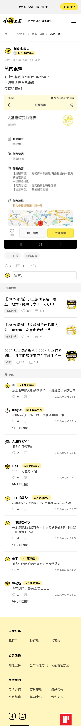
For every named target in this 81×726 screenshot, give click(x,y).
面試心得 (38, 34)
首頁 (7, 34)
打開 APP (69, 7)
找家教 (55, 640)
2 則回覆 (22, 484)
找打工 (13, 640)
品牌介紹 (15, 689)
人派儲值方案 (60, 665)
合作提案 (57, 696)
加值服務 (15, 665)
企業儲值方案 (39, 665)
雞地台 (21, 34)
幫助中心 (36, 696)
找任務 (34, 640)
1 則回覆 (22, 428)
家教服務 (36, 689)
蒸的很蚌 (56, 34)
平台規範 (15, 696)
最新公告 (57, 689)
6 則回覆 (22, 545)
